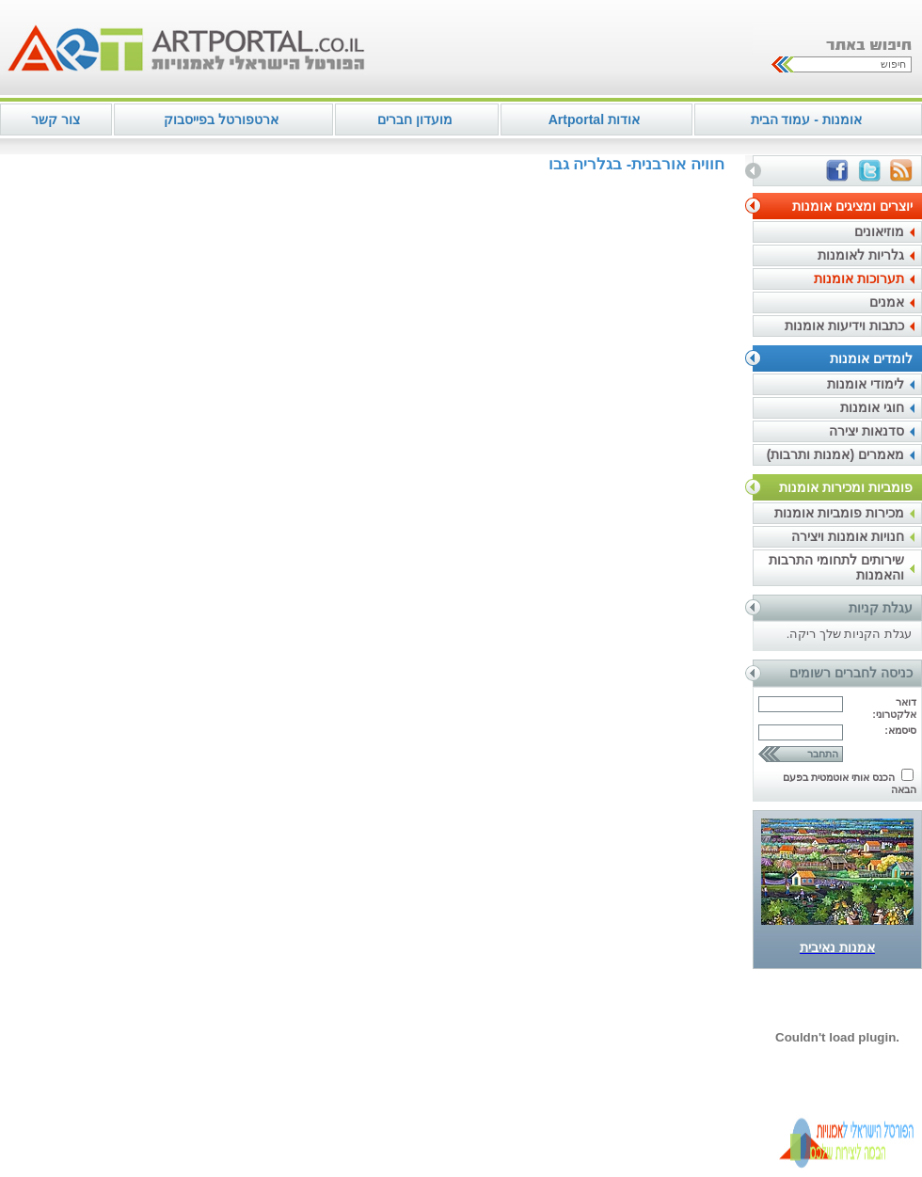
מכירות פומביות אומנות (839, 512)
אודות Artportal (594, 119)
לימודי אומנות (865, 383)
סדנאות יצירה (866, 430)
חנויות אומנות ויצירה (847, 536)
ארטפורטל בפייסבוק (221, 119)
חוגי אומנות (872, 407)
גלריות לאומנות (861, 254)
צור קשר (55, 119)
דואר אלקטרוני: (894, 708)
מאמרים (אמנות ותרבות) (835, 454)
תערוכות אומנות (859, 278)
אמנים (886, 302)
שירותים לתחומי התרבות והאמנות (836, 567)
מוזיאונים (879, 231)
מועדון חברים (415, 119)
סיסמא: (900, 730)
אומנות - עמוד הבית (806, 119)
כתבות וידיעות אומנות (844, 325)
